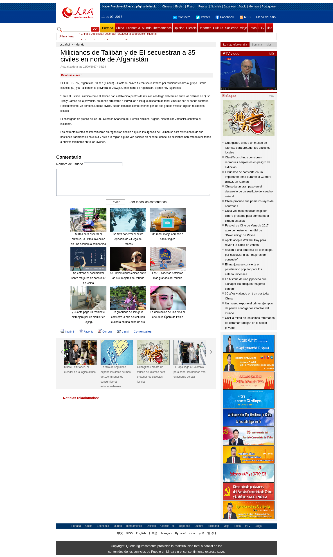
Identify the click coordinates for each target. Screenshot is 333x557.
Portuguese (269, 6)
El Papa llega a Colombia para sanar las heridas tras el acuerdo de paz (189, 371)
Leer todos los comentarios (147, 202)
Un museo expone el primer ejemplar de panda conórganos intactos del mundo (249, 308)
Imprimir (68, 331)
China (120, 28)
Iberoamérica (162, 28)
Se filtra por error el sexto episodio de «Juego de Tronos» (128, 239)
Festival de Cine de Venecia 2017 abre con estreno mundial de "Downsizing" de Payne (247, 230)
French (191, 6)
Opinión (178, 28)
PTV (261, 28)
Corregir (105, 331)
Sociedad (231, 28)
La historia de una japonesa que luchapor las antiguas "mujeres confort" (246, 283)
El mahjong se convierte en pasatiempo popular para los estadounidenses (243, 269)
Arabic (242, 6)
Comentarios (142, 331)
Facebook (225, 17)
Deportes (204, 28)
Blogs (258, 525)
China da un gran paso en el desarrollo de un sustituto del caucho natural (249, 191)
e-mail (123, 331)
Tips (269, 28)
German (254, 6)
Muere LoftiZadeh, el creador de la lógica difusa (80, 369)
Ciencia (191, 28)
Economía (133, 28)
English (179, 6)
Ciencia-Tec (167, 525)
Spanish (216, 6)
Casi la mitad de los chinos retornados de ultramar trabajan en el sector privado (249, 322)
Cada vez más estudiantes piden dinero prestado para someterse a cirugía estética (247, 215)
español (65, 44)
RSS (245, 17)
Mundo (147, 28)
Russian (203, 6)
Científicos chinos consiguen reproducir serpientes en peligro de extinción (247, 162)
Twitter (203, 17)
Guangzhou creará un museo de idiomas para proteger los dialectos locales (151, 374)
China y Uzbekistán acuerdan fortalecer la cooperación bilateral (119, 36)
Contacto (181, 17)
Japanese (230, 6)
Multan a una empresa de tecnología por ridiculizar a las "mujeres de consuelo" (248, 254)
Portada (107, 28)
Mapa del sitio (266, 17)
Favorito (86, 331)
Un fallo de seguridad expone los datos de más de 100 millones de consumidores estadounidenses (115, 376)
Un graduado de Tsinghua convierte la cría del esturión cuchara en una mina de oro (128, 316)
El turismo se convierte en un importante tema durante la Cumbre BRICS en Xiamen (248, 176)
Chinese (167, 6)
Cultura (218, 28)
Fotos (252, 28)
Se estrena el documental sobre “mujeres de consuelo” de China (88, 278)
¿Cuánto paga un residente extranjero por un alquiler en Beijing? (88, 316)
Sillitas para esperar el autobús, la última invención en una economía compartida (88, 239)
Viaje (243, 28)
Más (271, 53)
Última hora (66, 36)
